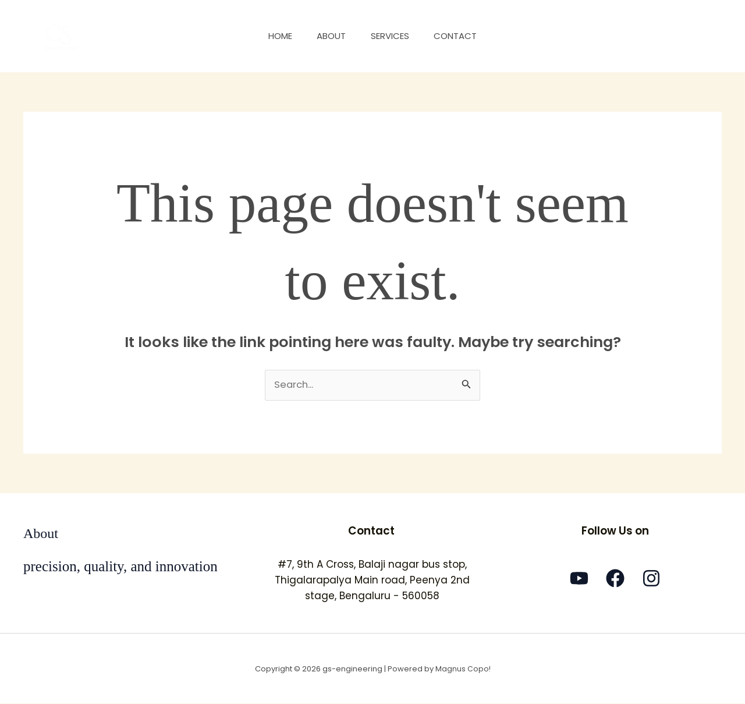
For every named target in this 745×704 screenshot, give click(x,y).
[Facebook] (615, 578)
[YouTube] (579, 578)
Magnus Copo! (463, 668)
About (329, 36)
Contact (462, 36)
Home (274, 36)
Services (392, 36)
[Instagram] (651, 578)
